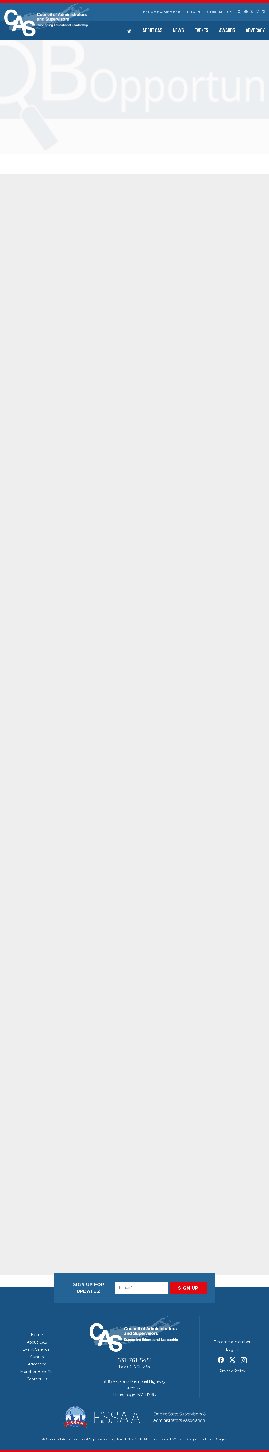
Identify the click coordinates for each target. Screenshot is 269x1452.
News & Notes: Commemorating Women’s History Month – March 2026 (225, 169)
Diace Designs (215, 1439)
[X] (251, 12)
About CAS (37, 1342)
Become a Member (161, 12)
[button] (239, 12)
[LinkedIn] (263, 11)
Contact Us (219, 12)
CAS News (65, 148)
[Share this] (38, 1233)
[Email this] (25, 1233)
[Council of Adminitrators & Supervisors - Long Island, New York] (47, 19)
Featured (82, 148)
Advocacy (37, 1364)
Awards (37, 1356)
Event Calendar (36, 1349)
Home (37, 1334)
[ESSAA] (134, 1417)
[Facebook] (246, 11)
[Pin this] (76, 1233)
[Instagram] (257, 12)
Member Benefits (36, 1371)
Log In (194, 12)
